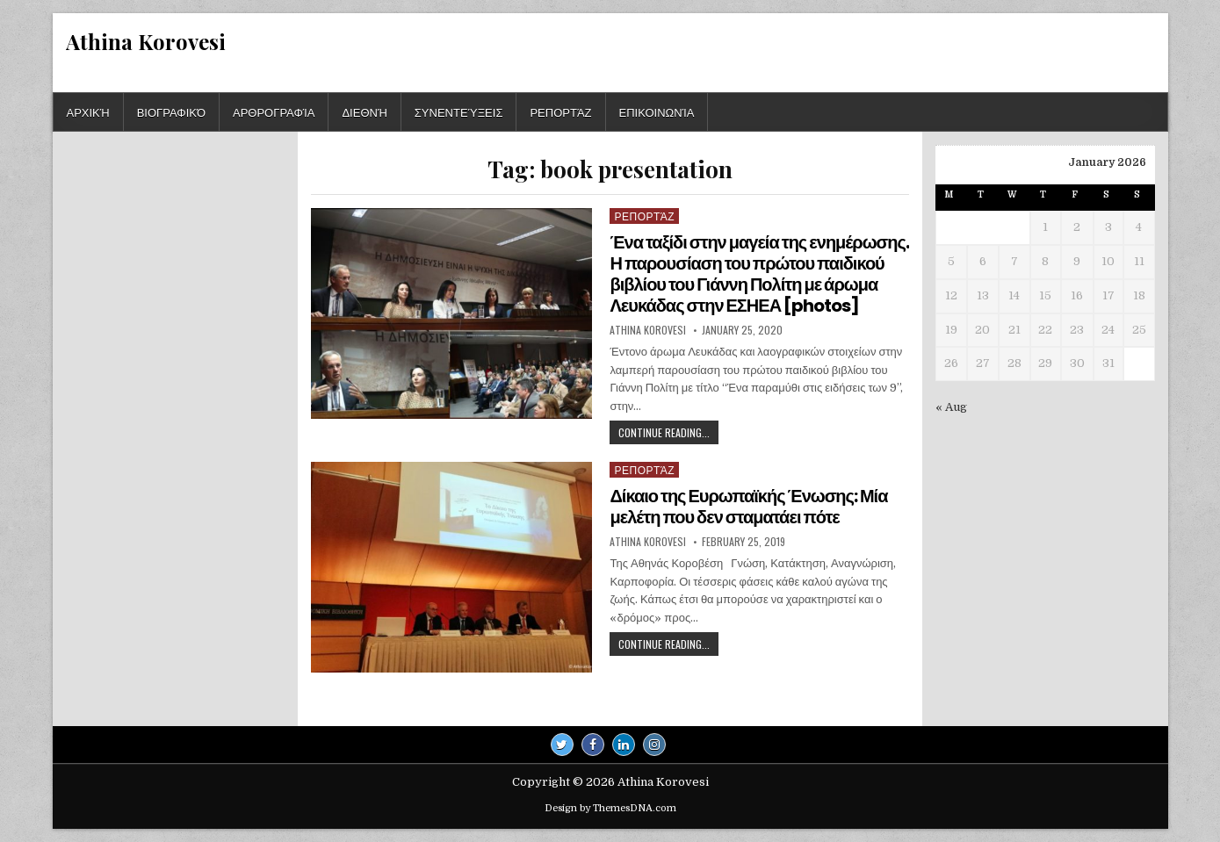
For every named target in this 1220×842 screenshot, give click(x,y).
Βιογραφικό (171, 111)
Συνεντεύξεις (459, 111)
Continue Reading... (668, 434)
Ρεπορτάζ (560, 111)
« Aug (951, 407)
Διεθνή (364, 111)
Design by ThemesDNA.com (610, 808)
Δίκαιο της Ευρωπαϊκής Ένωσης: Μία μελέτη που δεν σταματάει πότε (748, 506)
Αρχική (88, 111)
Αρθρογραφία (273, 111)
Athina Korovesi (146, 41)
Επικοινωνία (657, 111)
